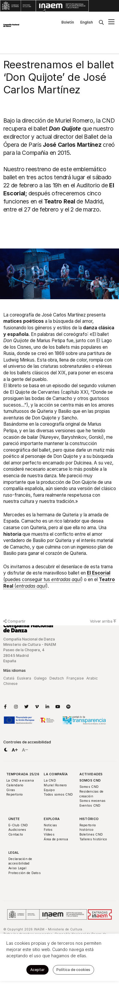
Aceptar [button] (37, 969)
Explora (52, 819)
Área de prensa (56, 839)
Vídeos (49, 834)
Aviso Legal (17, 868)
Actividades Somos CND (91, 777)
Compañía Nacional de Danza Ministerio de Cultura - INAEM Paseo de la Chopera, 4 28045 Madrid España (29, 650)
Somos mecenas (92, 801)
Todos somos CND (58, 794)
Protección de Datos (24, 873)
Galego (40, 678)
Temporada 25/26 (22, 774)
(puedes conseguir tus (56, 576)
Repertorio (14, 794)
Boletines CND (91, 834)
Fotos (48, 830)
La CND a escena (20, 780)
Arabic (92, 678)
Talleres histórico (93, 839)
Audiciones (17, 830)
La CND (50, 780)
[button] (5, 750)
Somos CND (89, 787)
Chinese (10, 683)
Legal (13, 853)
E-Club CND (18, 825)
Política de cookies (73, 969)
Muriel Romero (55, 785)
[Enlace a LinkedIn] (47, 707)
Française (75, 678)
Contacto (15, 834)
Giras (10, 790)
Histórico (89, 819)
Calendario (15, 785)
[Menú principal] (111, 22)
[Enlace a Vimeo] (37, 707)
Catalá (8, 678)
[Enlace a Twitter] (26, 707)
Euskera (24, 678)
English (86, 22)
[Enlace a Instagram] (16, 707)
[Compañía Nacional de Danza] (11, 25)
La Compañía (56, 774)
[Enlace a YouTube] (58, 707)
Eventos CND (90, 806)
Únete (13, 819)
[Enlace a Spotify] (68, 707)
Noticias (50, 825)
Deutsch (56, 678)
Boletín (67, 22)
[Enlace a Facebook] (5, 707)
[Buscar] (101, 22)
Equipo (49, 790)
